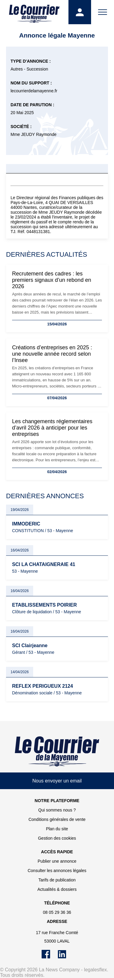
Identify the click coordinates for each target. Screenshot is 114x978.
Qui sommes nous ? (57, 810)
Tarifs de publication (57, 880)
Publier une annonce (57, 861)
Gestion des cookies (57, 838)
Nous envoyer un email (57, 780)
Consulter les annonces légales (57, 870)
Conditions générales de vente (56, 819)
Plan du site (57, 828)
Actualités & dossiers (57, 889)
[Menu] (102, 12)
